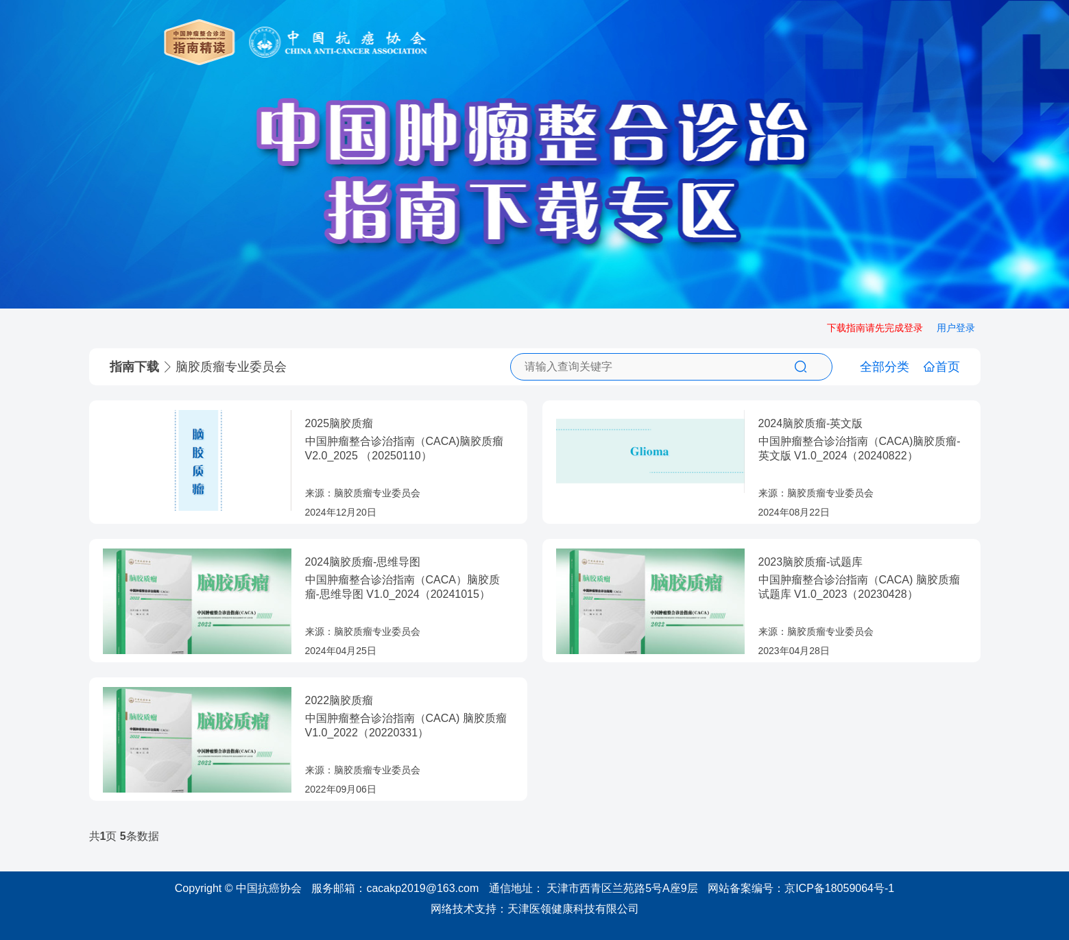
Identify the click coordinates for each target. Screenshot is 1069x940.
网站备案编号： (801, 888)
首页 (941, 367)
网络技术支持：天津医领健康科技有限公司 (535, 909)
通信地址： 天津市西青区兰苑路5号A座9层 (593, 888)
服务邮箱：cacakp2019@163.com (395, 888)
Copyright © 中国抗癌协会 (238, 888)
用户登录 (956, 327)
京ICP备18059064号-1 (839, 888)
